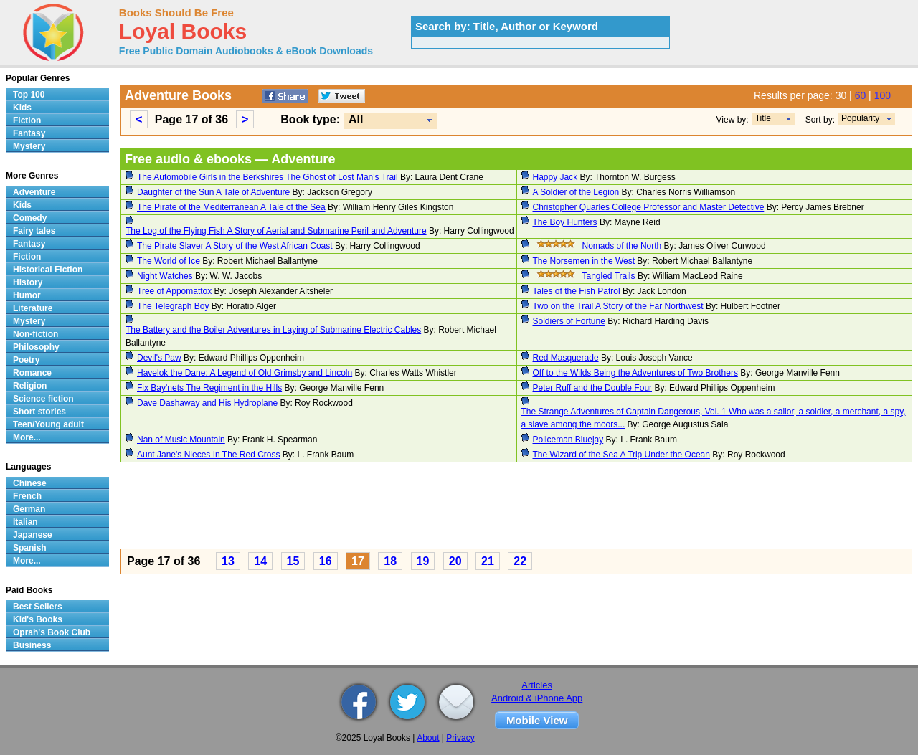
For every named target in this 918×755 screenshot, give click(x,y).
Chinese (30, 483)
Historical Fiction (47, 270)
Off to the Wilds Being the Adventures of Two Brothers (635, 373)
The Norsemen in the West (584, 261)
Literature (32, 308)
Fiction (27, 120)
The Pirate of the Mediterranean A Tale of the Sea (231, 207)
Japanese (32, 535)
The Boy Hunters (565, 222)
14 (260, 561)
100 (882, 95)
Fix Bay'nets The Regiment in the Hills (209, 388)
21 (487, 561)
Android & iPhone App (536, 698)
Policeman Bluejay (568, 440)
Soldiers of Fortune (569, 321)
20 (455, 561)
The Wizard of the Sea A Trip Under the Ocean (621, 455)
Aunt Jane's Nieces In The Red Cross (208, 455)
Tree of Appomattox (174, 291)
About (428, 738)
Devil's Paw (159, 358)
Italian (25, 522)
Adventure (34, 192)
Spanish (30, 548)
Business (32, 645)
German (29, 509)
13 (228, 561)
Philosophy (36, 347)
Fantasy (29, 133)
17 (357, 561)
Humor (27, 295)
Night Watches (165, 276)
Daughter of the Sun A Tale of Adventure (213, 192)
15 (293, 561)
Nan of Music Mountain (181, 440)
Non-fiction (35, 334)
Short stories (39, 412)
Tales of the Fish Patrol (576, 291)
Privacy (460, 738)
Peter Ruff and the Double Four (593, 388)
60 (860, 95)
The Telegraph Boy (173, 306)
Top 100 (28, 95)
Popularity (860, 118)
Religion (30, 386)
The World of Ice (168, 261)
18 (390, 561)
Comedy (30, 218)
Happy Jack (555, 177)
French (27, 496)
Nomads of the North (622, 246)
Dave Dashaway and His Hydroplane (207, 403)
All (356, 119)
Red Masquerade (566, 358)
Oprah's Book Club (51, 632)
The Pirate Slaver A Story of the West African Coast (235, 246)
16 (325, 561)
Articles (536, 685)
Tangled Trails (608, 276)
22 (520, 561)
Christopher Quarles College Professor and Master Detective (649, 207)
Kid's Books (37, 619)
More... (27, 437)
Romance (32, 373)
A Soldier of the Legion (576, 192)
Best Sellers (37, 607)
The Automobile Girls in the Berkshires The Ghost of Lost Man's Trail (267, 177)
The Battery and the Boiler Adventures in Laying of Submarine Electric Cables (273, 330)
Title (763, 118)
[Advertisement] (516, 507)
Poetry (26, 360)
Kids (22, 108)
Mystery (29, 146)
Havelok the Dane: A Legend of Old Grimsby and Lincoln (244, 373)
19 (423, 561)
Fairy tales (34, 231)
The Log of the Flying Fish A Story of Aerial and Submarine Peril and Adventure (276, 231)
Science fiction (43, 399)
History (27, 282)
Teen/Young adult (48, 424)
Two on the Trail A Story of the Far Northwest (618, 306)
